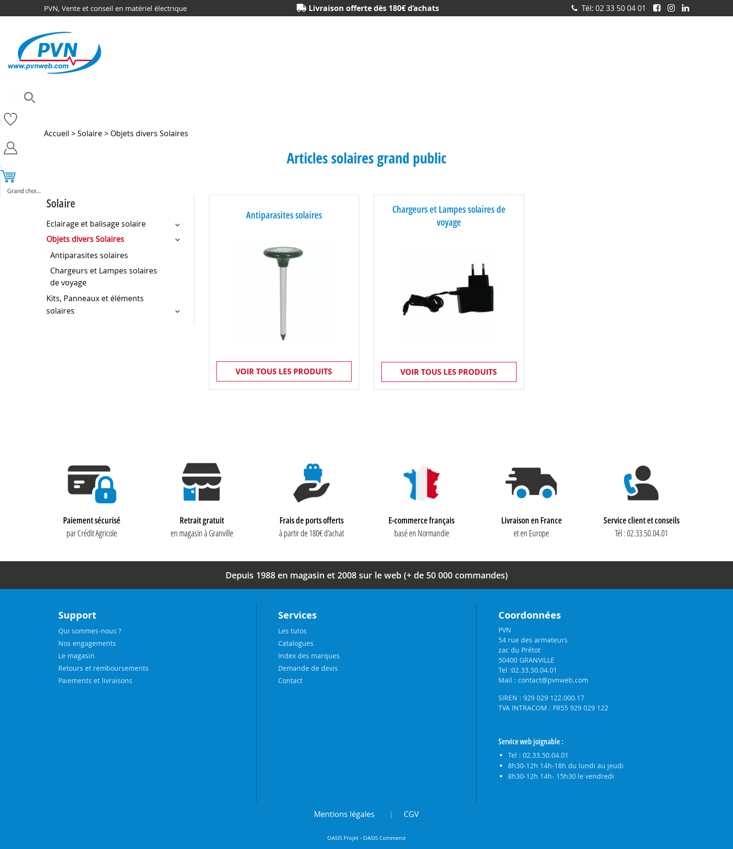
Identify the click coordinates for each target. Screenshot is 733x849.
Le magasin (76, 655)
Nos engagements (87, 643)
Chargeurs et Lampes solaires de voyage (449, 216)
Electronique (304, 112)
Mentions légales (344, 814)
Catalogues (295, 643)
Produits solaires (665, 112)
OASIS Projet (342, 838)
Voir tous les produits (284, 371)
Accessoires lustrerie (118, 112)
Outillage (423, 112)
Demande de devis (308, 668)
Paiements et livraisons (95, 680)
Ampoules (58, 112)
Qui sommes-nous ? (89, 630)
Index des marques (309, 655)
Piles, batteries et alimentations (498, 112)
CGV (411, 814)
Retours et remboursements (103, 668)
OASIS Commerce (384, 838)
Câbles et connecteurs (195, 112)
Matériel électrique (365, 112)
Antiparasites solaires (284, 214)
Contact (290, 680)
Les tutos (292, 630)
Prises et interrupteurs (593, 112)
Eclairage (256, 112)
